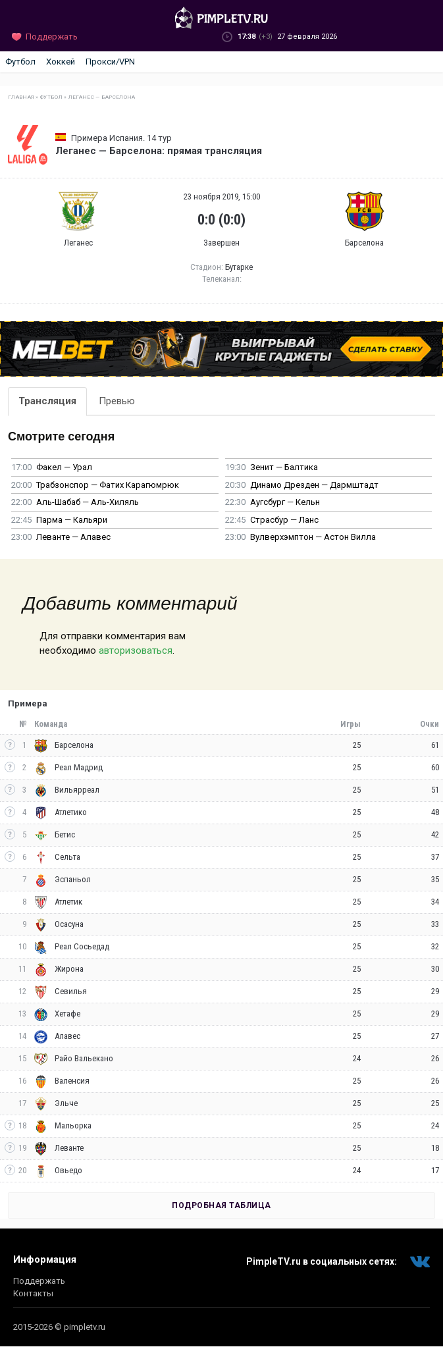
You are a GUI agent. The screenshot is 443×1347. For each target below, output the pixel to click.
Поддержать (39, 1281)
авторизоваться (135, 650)
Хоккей (60, 61)
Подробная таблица (221, 1205)
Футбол (20, 61)
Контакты (33, 1293)
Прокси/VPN (110, 61)
